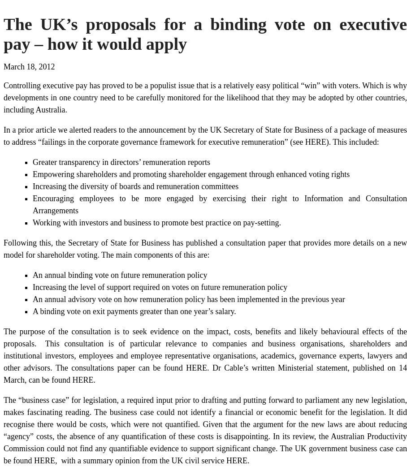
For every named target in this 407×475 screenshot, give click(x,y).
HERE (196, 367)
